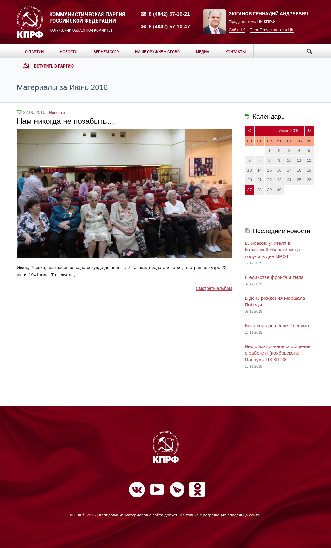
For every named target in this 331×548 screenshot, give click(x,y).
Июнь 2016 (289, 130)
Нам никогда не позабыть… (66, 121)
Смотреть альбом (214, 288)
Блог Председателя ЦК (272, 29)
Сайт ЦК (237, 29)
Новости (57, 112)
